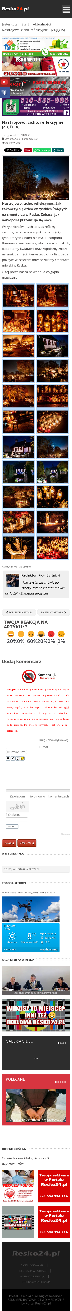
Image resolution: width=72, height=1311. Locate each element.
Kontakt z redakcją (32, 1276)
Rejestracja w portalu (32, 1271)
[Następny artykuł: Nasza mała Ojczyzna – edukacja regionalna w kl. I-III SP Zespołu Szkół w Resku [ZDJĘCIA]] (53, 612)
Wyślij (12, 826)
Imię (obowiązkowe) (53, 740)
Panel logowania (32, 1265)
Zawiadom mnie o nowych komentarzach (39, 796)
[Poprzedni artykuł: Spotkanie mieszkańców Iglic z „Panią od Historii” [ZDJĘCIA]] (19, 612)
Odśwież (14, 815)
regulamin (25, 719)
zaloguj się (12, 731)
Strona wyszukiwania (36, 1282)
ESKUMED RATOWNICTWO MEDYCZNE (36, 1300)
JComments (65, 834)
